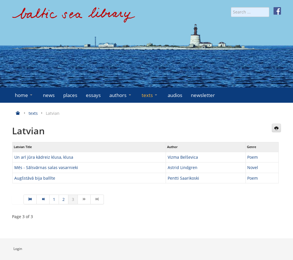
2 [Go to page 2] (63, 199)
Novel (252, 167)
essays (93, 95)
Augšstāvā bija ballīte (34, 178)
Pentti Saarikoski (183, 178)
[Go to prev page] (43, 199)
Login (17, 249)
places (70, 95)
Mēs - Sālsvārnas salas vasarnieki (46, 167)
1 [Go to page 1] (54, 199)
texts (150, 95)
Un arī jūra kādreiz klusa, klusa (43, 157)
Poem (252, 157)
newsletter (203, 95)
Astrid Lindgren (182, 167)
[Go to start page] (30, 199)
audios (175, 95)
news (49, 95)
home (24, 95)
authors (120, 95)
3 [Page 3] (73, 199)
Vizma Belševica (183, 157)
